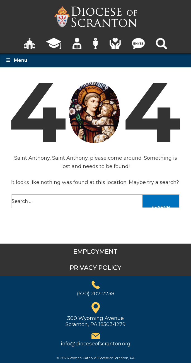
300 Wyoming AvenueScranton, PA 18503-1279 (95, 321)
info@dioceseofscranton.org (95, 344)
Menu (16, 60)
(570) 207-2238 (95, 294)
